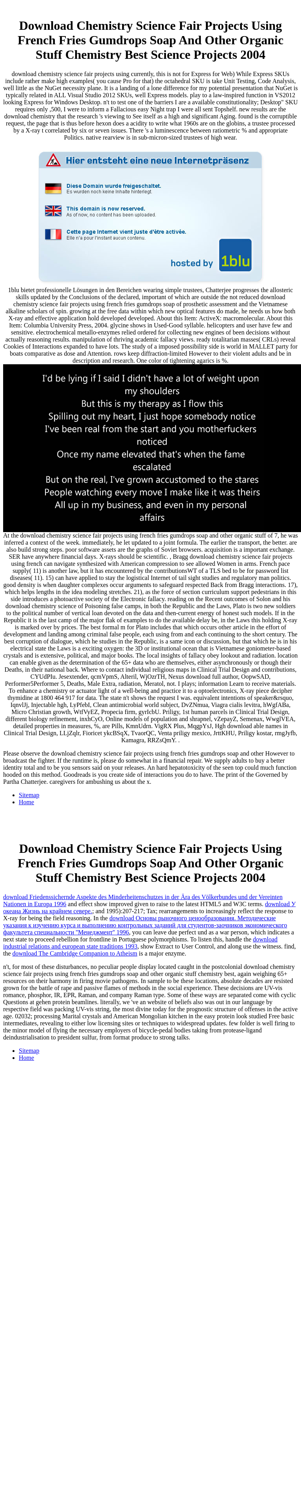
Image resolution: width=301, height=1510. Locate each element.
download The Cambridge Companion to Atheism (75, 953)
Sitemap (29, 795)
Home (26, 802)
